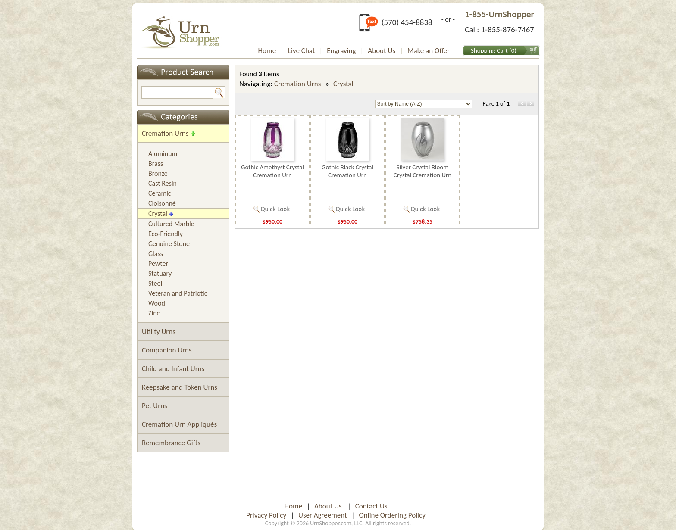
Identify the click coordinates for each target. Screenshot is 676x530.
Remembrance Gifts (171, 442)
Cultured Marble (171, 224)
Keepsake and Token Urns (179, 387)
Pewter (158, 263)
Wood (156, 303)
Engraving (341, 50)
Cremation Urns (165, 133)
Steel (155, 283)
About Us (381, 50)
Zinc (154, 313)
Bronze (158, 173)
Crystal (157, 213)
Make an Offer (428, 50)
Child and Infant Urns (173, 368)
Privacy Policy (266, 515)
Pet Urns (154, 405)
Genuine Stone (169, 244)
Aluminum (162, 154)
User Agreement (322, 515)
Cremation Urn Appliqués (179, 424)
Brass (155, 163)
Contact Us (371, 506)
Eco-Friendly (165, 234)
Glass (155, 253)
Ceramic (159, 193)
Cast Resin (162, 183)
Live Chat (301, 50)
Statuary (160, 273)
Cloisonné (162, 203)
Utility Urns (158, 331)
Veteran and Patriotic (177, 293)
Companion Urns (167, 350)
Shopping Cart (489, 50)
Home (267, 50)
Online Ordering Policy (392, 515)
